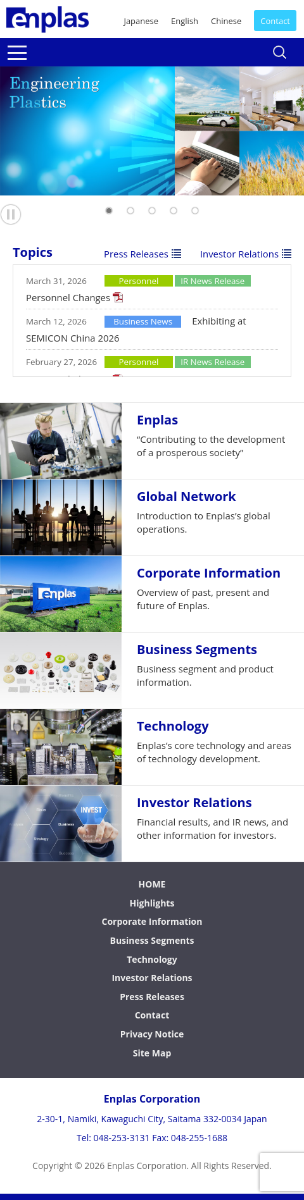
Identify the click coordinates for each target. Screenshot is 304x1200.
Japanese (141, 21)
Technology (152, 959)
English (184, 21)
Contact (275, 21)
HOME (152, 884)
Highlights (152, 903)
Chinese (226, 21)
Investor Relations (239, 253)
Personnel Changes (68, 297)
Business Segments (152, 940)
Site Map (152, 1053)
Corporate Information (152, 921)
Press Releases (136, 253)
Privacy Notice (152, 1034)
